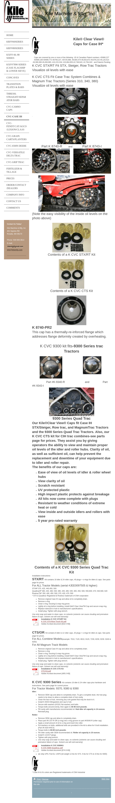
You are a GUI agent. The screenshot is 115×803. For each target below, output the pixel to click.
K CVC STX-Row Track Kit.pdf (53, 622)
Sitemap (45, 779)
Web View (105, 779)
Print (37, 779)
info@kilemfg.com (14, 250)
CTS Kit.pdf (46, 671)
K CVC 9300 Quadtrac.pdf (52, 748)
